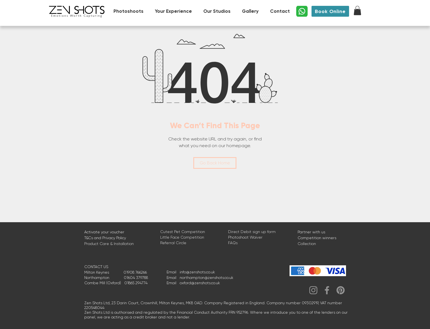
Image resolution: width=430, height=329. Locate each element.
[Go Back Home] (214, 163)
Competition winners (317, 238)
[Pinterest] (340, 290)
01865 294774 (135, 283)
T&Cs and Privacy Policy (105, 238)
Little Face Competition (182, 237)
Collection (307, 243)
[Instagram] (313, 290)
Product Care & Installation (109, 243)
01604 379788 (136, 277)
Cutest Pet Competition (182, 231)
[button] (357, 10)
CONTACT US (96, 266)
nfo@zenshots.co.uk (198, 272)
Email (173, 272)
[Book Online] (330, 11)
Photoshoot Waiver (245, 237)
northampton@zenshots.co (204, 277)
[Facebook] (327, 290)
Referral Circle (173, 243)
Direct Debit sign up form (252, 231)
